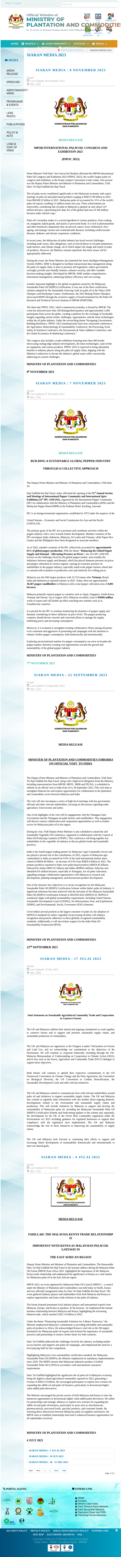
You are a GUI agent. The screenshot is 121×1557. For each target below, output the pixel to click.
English (17, 3)
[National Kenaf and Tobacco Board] (7, 1511)
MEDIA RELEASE (12, 72)
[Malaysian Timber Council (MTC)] (9, 1521)
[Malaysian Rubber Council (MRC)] (54, 1511)
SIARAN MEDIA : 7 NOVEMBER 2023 (71, 383)
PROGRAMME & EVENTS (13, 103)
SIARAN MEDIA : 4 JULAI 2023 (70, 1157)
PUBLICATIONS (13, 124)
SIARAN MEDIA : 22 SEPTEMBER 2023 (70, 675)
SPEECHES (13, 82)
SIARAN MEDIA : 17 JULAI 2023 (70, 959)
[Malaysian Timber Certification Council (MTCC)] (22, 1521)
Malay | (9, 3)
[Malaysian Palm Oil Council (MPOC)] (29, 1511)
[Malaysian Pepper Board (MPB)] (52, 1501)
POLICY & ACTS (12, 134)
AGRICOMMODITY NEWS (13, 92)
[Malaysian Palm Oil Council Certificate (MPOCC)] (41, 1511)
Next (56, 1470)
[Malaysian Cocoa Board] (41, 1501)
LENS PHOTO (10, 115)
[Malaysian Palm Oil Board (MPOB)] (7, 1501)
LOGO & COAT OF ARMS (11, 147)
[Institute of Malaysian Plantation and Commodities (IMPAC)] (18, 1511)
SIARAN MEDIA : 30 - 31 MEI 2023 (48, 1462)
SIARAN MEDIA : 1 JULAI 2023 (47, 1450)
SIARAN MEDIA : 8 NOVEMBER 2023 (71, 70)
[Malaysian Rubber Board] (18, 1501)
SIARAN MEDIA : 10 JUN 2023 (46, 1456)
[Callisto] (54, 1547)
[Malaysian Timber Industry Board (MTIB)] (29, 1501)
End (64, 1470)
